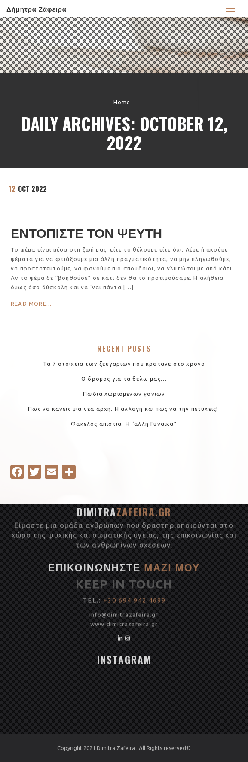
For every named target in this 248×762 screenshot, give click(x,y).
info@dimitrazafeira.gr (123, 534)
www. (98, 543)
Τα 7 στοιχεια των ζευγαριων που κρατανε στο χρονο (124, 364)
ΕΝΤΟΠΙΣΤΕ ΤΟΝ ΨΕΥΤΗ (86, 232)
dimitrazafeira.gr (132, 543)
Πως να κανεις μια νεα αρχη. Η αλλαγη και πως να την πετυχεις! (124, 409)
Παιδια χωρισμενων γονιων (124, 394)
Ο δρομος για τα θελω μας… (124, 379)
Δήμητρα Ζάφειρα (36, 8)
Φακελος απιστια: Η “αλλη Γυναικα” (124, 424)
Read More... (31, 304)
